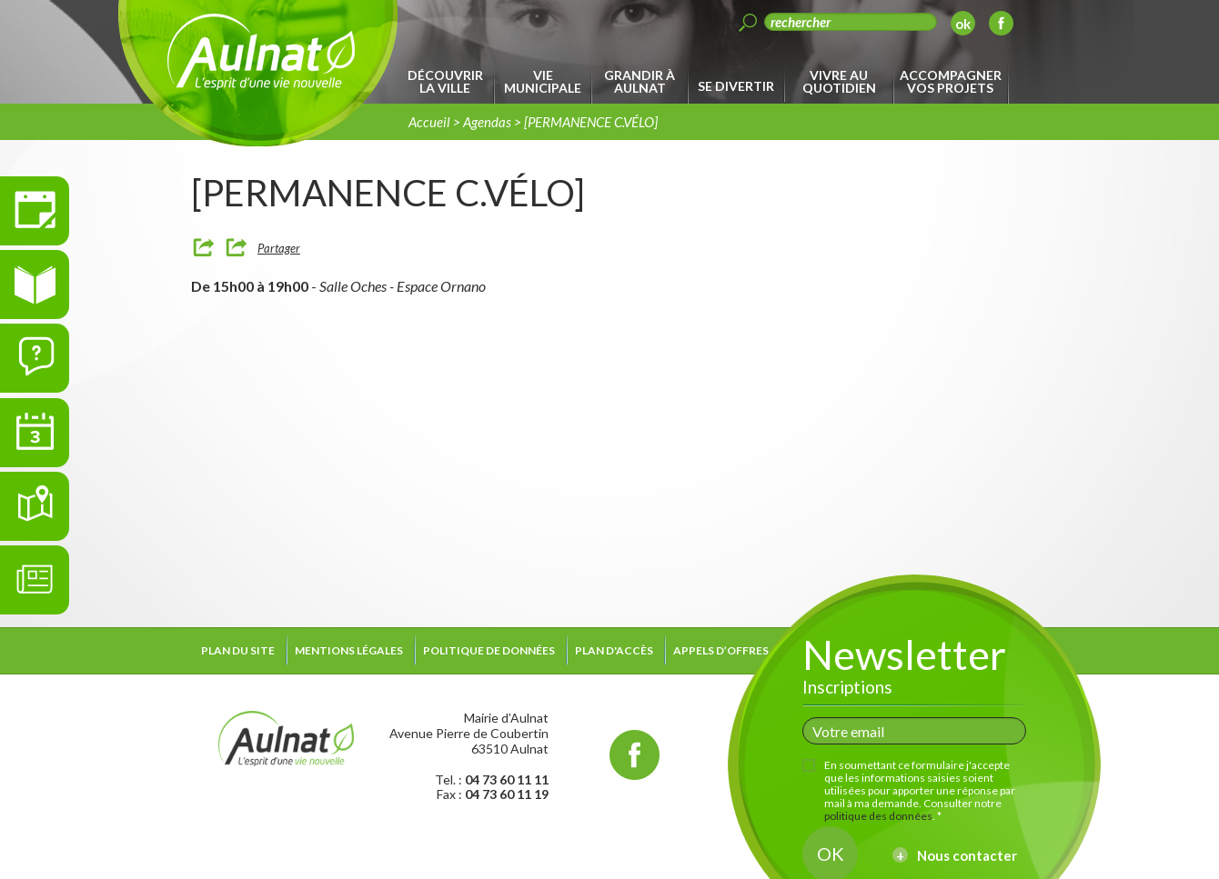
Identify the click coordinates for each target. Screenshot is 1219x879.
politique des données (878, 816)
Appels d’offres (721, 650)
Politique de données (489, 650)
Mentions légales (349, 650)
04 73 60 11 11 (507, 779)
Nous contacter (967, 855)
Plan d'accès (614, 650)
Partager (278, 248)
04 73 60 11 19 (507, 794)
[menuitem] (448, 82)
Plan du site (238, 650)
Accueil (429, 122)
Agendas (487, 122)
